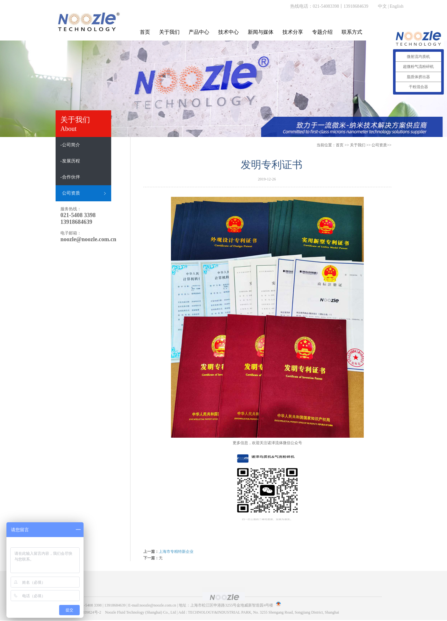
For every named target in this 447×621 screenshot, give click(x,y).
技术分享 (292, 32)
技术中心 (228, 32)
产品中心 (199, 32)
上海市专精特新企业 (176, 551)
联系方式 (352, 32)
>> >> (370, 145)
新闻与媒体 (260, 32)
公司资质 (379, 145)
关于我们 (169, 32)
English (397, 6)
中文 (382, 6)
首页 (145, 32)
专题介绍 (322, 32)
